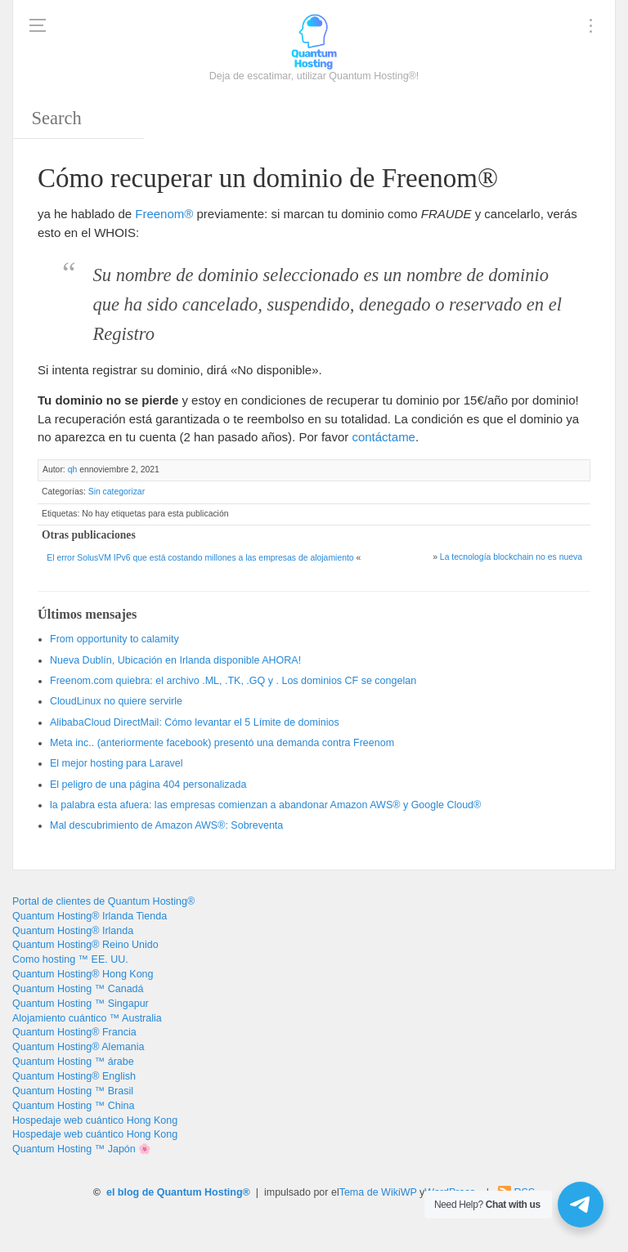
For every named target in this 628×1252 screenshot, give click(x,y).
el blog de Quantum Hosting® (178, 1192)
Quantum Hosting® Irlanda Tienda (89, 916)
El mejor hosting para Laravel (116, 763)
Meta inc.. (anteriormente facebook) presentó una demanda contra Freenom (222, 743)
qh (73, 469)
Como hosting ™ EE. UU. (70, 959)
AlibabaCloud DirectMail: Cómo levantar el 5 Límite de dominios (194, 722)
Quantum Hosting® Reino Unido (85, 944)
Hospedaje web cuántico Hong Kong (94, 1120)
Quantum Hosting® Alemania (78, 1047)
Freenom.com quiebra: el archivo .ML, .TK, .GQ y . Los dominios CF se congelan (233, 680)
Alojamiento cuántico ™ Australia (87, 1018)
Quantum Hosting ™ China (73, 1105)
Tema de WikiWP (378, 1192)
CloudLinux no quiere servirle (116, 701)
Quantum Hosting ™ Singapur (80, 1003)
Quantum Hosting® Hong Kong (83, 974)
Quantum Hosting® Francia (74, 1032)
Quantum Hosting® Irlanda (72, 931)
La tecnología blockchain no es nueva (511, 556)
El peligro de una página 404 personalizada (148, 784)
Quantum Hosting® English (74, 1076)
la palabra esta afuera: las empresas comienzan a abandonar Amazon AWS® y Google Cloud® (265, 805)
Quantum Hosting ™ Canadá (78, 989)
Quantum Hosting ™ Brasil (72, 1091)
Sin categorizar (116, 491)
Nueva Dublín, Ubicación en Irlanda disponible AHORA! (175, 660)
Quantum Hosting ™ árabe (73, 1061)
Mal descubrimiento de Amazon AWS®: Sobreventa (166, 825)
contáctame (383, 437)
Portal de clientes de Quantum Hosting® (103, 901)
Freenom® (164, 214)
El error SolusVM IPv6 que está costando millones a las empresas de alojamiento (200, 557)
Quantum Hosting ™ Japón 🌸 (81, 1149)
